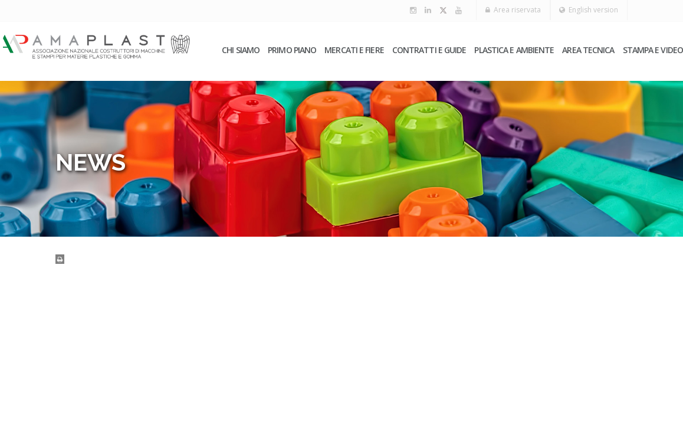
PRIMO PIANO (292, 50)
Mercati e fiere (354, 50)
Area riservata (507, 10)
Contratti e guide (429, 50)
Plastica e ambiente (514, 50)
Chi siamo (241, 50)
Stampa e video (653, 50)
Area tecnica (588, 50)
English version (586, 10)
